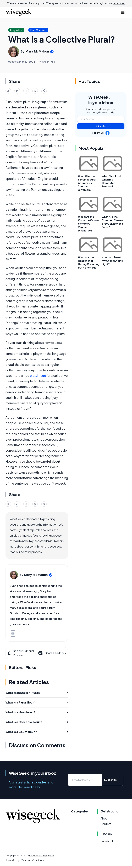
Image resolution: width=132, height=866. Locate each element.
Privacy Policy (12, 860)
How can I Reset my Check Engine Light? (112, 261)
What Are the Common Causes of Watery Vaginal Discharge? (88, 223)
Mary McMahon (37, 51)
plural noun (38, 375)
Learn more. (119, 3)
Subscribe (101, 126)
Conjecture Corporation (41, 855)
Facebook (107, 841)
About (104, 818)
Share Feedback (52, 653)
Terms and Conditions (32, 860)
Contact (106, 824)
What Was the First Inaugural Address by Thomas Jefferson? (87, 183)
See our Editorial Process (20, 653)
